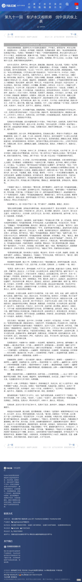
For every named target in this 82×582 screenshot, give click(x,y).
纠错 (79, 580)
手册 (50, 6)
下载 (40, 6)
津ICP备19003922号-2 (11, 575)
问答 (60, 6)
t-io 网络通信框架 (49, 570)
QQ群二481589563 (34, 525)
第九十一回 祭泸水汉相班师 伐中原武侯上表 (41, 19)
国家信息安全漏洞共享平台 (20, 534)
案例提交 (14, 577)
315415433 (25, 528)
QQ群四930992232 (64, 525)
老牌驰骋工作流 (16, 570)
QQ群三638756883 (49, 525)
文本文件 (41, 27)
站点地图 (7, 577)
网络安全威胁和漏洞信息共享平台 (41, 534)
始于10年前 (13, 6)
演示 (55, 6)
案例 (34, 6)
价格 (45, 6)
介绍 (29, 6)
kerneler (15, 528)
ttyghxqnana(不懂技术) (20, 522)
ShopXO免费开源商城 (35, 570)
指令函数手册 (16, 519)
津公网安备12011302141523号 (30, 575)
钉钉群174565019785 (18, 525)
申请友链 (59, 570)
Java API (31, 519)
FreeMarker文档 (55, 519)
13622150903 (16, 531)
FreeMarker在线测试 (42, 519)
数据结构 (25, 519)
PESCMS (25, 570)
